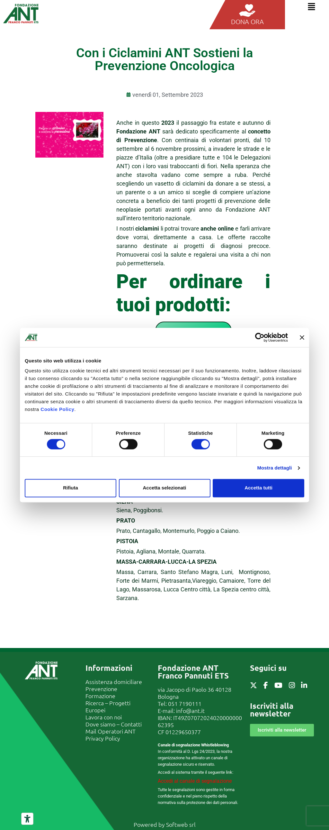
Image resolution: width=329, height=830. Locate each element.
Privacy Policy (102, 738)
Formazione (100, 695)
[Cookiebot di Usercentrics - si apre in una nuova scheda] (260, 337)
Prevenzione (101, 688)
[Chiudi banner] (302, 337)
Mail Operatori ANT (110, 731)
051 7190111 (184, 703)
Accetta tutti (258, 488)
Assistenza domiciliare (113, 681)
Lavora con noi (103, 717)
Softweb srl (181, 824)
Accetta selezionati (164, 488)
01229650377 (183, 731)
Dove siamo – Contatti (113, 724)
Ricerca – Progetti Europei (107, 706)
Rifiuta (70, 488)
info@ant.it (190, 710)
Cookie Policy (57, 409)
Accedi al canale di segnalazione (195, 781)
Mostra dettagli (274, 467)
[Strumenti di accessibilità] (27, 819)
